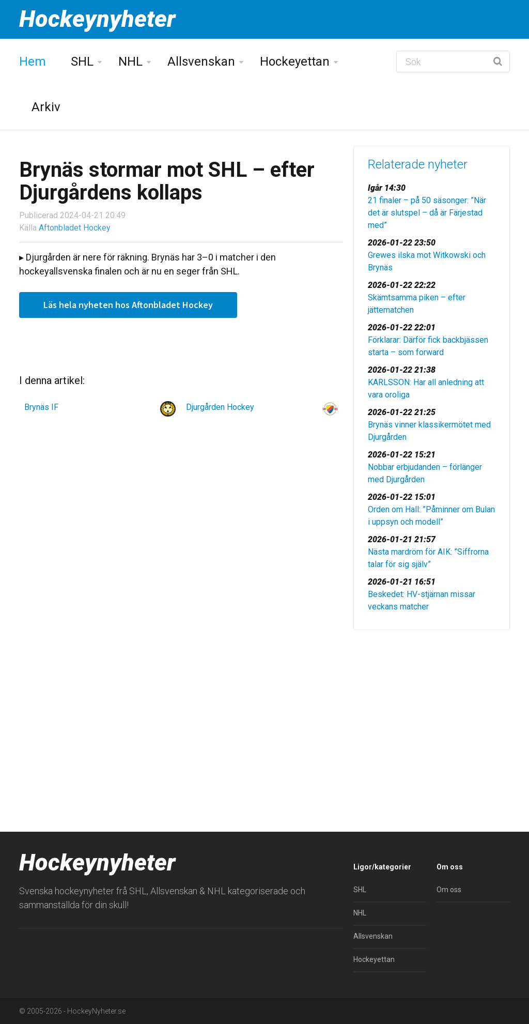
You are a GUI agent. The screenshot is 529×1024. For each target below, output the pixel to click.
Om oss (449, 889)
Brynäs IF (41, 407)
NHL (130, 61)
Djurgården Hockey (220, 407)
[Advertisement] (431, 710)
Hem (32, 61)
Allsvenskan (201, 61)
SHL (82, 61)
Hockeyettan (295, 61)
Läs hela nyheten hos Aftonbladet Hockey (128, 305)
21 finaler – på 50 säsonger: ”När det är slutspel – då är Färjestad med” (427, 212)
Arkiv (46, 107)
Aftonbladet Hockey (75, 228)
